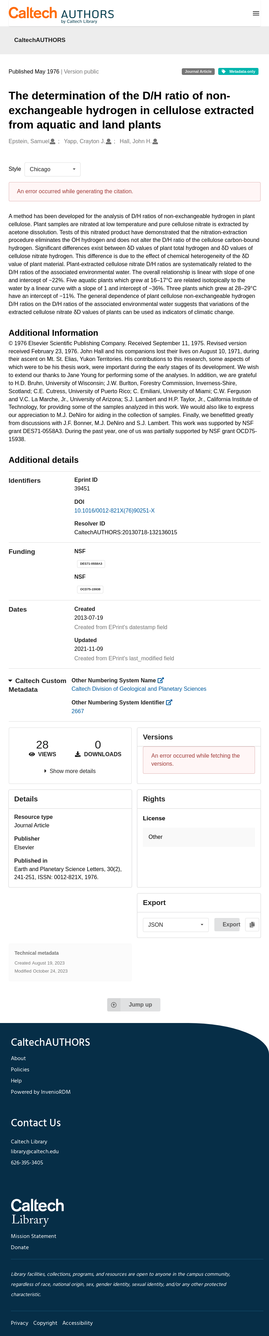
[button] (199, 837)
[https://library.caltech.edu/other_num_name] (163, 680)
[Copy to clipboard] (252, 924)
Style (15, 169)
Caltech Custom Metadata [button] (38, 685)
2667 (77, 711)
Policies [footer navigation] (20, 1069)
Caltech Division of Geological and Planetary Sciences (138, 689)
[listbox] (53, 169)
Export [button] (231, 924)
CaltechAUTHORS (40, 39)
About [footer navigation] (18, 1058)
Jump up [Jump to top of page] (129, 1004)
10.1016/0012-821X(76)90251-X (114, 511)
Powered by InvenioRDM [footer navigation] (41, 1092)
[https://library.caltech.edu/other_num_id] (171, 702)
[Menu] (256, 13)
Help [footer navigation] (16, 1081)
